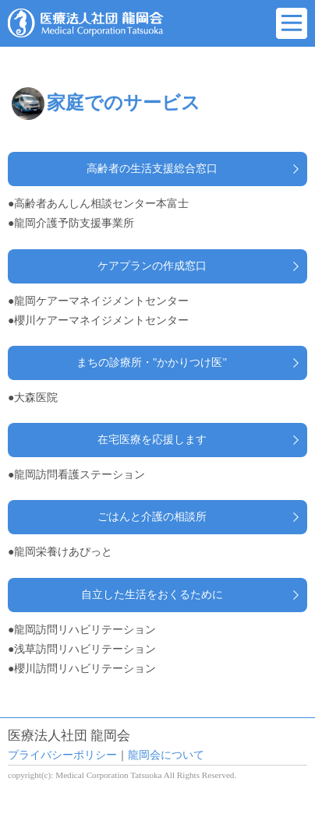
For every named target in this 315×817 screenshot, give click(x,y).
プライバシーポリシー (62, 755)
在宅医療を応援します (152, 439)
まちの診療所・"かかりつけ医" (151, 362)
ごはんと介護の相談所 (152, 517)
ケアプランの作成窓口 (152, 266)
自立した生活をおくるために (152, 594)
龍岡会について (166, 755)
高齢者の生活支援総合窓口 (152, 168)
